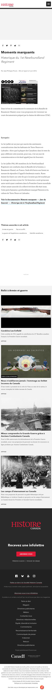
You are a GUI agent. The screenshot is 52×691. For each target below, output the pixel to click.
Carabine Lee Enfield (11, 331)
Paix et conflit (20, 229)
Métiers (26, 612)
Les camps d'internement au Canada (18, 491)
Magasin (26, 605)
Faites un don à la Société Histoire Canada (26, 583)
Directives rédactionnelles (26, 620)
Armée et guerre (7, 229)
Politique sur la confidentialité (22, 683)
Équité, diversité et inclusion (26, 623)
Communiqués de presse (26, 634)
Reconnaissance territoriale (26, 631)
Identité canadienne (36, 233)
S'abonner (26, 638)
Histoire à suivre (18, 561)
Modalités (35, 683)
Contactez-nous (26, 616)
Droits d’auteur (17, 681)
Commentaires (26, 627)
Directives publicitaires (26, 609)
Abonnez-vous (28, 554)
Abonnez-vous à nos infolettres (26, 593)
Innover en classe (33, 561)
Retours (26, 642)
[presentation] (26, 311)
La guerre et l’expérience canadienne (14, 233)
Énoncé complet (38, 678)
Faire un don (26, 601)
